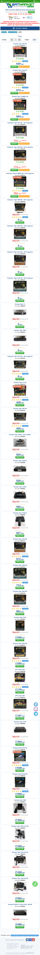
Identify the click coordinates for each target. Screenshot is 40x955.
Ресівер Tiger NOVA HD (20, 774)
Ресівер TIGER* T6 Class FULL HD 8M (20, 904)
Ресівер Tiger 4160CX (20, 513)
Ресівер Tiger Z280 (20, 800)
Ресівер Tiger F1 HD (20, 382)
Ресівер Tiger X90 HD (20, 44)
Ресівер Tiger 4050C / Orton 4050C (20, 434)
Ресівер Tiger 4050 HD (20, 643)
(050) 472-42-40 (20, 9)
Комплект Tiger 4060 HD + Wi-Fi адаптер (20, 226)
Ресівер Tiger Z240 (20, 722)
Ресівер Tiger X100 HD (20, 70)
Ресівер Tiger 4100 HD (20, 539)
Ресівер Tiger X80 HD (20, 408)
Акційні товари (12, 14)
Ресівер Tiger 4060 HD (20, 591)
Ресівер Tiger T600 (20, 330)
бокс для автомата (33, 935)
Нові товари (28, 14)
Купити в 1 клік (24, 66)
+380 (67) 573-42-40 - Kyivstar (27, 946)
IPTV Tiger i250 (20, 669)
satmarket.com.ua (30, 952)
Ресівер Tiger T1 (20, 304)
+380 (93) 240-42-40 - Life (26, 948)
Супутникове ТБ (10, 948)
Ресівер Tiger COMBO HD (20, 96)
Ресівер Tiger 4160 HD (20, 565)
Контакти (36, 1)
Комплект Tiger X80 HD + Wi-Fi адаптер (20, 356)
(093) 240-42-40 (30, 9)
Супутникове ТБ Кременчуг (13, 946)
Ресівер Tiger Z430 (20, 617)
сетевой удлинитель (16, 935)
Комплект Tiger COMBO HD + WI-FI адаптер (20, 173)
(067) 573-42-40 (10, 9)
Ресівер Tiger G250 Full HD (20, 826)
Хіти (21, 14)
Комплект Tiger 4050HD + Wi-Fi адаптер (20, 199)
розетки (25, 935)
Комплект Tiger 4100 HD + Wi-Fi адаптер (20, 252)
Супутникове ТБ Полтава (12, 943)
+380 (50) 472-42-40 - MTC (26, 947)
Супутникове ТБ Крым (12, 945)
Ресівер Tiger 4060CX (20, 460)
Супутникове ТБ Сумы (12, 947)
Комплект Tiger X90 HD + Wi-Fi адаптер (20, 123)
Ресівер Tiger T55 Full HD (20, 852)
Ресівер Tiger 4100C (20, 487)
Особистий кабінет (5, 1)
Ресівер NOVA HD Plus (20, 748)
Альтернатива (23, 214)
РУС (25, 17)
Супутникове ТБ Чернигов (12, 944)
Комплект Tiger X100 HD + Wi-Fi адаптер (20, 147)
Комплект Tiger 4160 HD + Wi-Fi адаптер (20, 278)
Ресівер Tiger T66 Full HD (20, 878)
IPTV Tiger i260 (20, 695)
